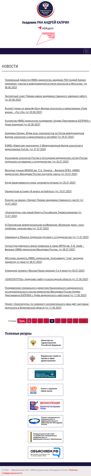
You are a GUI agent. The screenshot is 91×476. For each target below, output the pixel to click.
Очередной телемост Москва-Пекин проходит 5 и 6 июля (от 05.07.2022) (45, 270)
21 (46, 320)
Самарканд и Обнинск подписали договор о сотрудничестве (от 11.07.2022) (47, 237)
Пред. (22, 320)
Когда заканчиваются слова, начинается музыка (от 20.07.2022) (40, 182)
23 (58, 320)
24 (64, 320)
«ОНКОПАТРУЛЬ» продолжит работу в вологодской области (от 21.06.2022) (46, 279)
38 (75, 320)
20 (40, 320)
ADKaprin (45, 28)
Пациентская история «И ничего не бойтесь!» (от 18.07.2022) (38, 191)
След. (83, 320)
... (34, 320)
